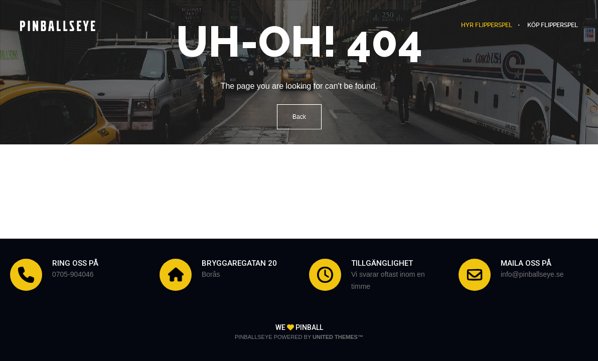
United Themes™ (338, 337)
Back (299, 116)
